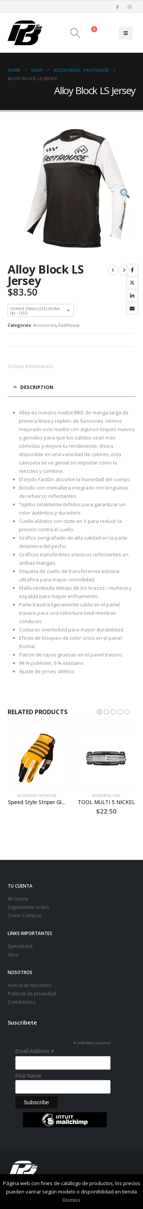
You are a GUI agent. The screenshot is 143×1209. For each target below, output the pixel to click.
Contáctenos (21, 1002)
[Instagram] (129, 7)
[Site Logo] (25, 32)
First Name (28, 1076)
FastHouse (69, 325)
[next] (124, 270)
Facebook (132, 270)
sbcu (13, 954)
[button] (75, 33)
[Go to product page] (37, 758)
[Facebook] (117, 7)
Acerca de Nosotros (29, 985)
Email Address (34, 1051)
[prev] (113, 270)
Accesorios (44, 325)
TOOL (116, 795)
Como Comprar (25, 915)
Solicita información (30, 366)
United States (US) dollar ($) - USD (35, 310)
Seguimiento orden (28, 907)
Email (132, 308)
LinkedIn (132, 296)
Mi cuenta (18, 899)
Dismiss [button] (71, 1199)
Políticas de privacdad (32, 993)
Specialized (20, 946)
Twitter (132, 283)
